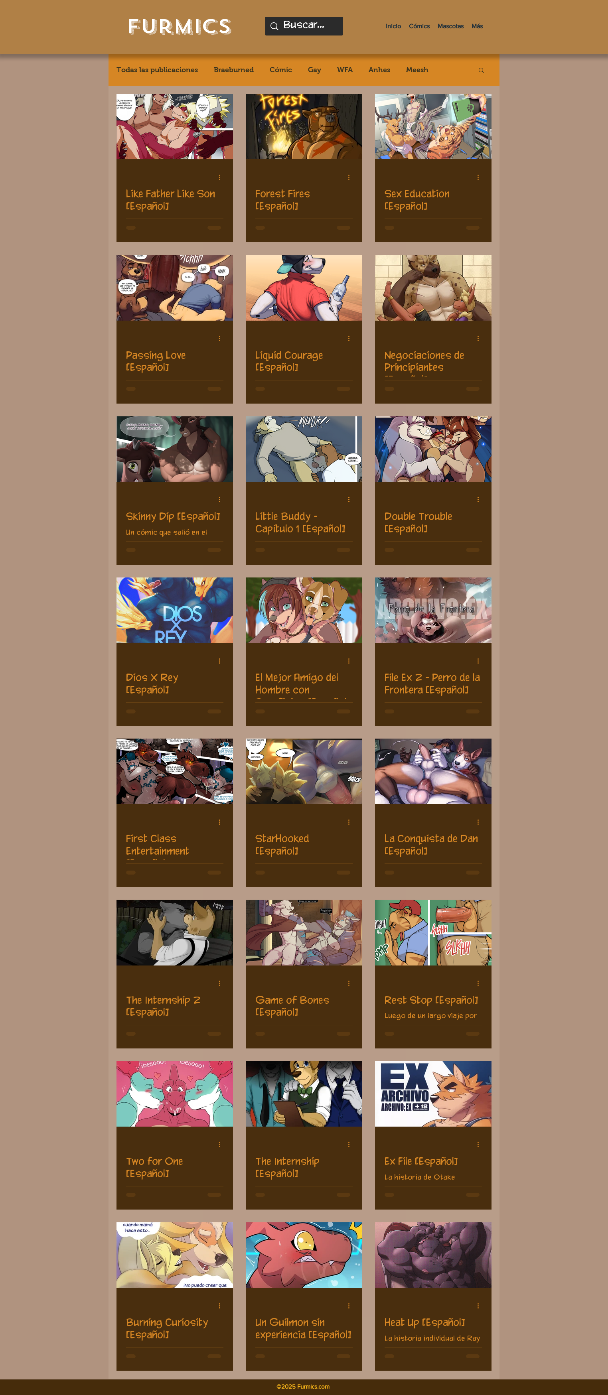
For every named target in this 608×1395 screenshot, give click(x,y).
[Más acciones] (222, 177)
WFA (345, 70)
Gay (314, 70)
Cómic (281, 70)
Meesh (417, 70)
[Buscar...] (304, 26)
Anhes (379, 70)
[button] (481, 71)
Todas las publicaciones (157, 70)
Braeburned (234, 70)
